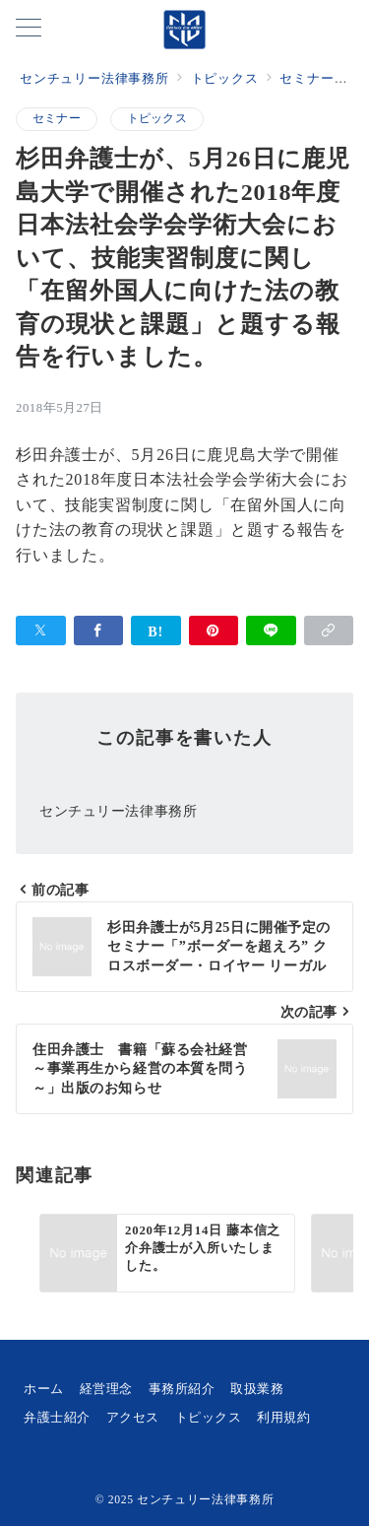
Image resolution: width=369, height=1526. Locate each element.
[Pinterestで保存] (214, 630)
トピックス (157, 118)
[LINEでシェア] (271, 630)
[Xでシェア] (41, 630)
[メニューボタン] (28, 29)
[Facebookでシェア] (99, 630)
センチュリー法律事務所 (205, 1499)
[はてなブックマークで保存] (156, 630)
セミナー (56, 118)
